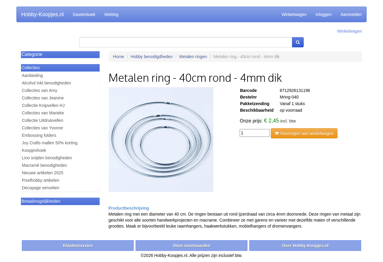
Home (118, 56)
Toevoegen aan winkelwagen (304, 133)
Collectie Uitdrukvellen (42, 120)
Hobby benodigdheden (152, 56)
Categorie (32, 54)
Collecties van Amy (39, 90)
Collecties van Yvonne (42, 127)
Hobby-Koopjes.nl (42, 14)
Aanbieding (32, 75)
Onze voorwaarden (191, 245)
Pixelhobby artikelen (40, 180)
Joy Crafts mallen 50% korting (49, 142)
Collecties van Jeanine (43, 98)
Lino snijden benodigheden (47, 157)
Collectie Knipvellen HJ (43, 105)
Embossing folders (39, 135)
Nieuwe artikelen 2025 (42, 172)
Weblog (111, 14)
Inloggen (323, 14)
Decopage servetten (40, 187)
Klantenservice (78, 245)
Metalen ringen (193, 56)
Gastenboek (84, 14)
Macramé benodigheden (44, 165)
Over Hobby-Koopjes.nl (305, 245)
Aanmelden (351, 14)
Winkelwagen (294, 14)
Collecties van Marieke (43, 112)
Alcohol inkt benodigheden (46, 83)
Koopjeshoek (34, 150)
